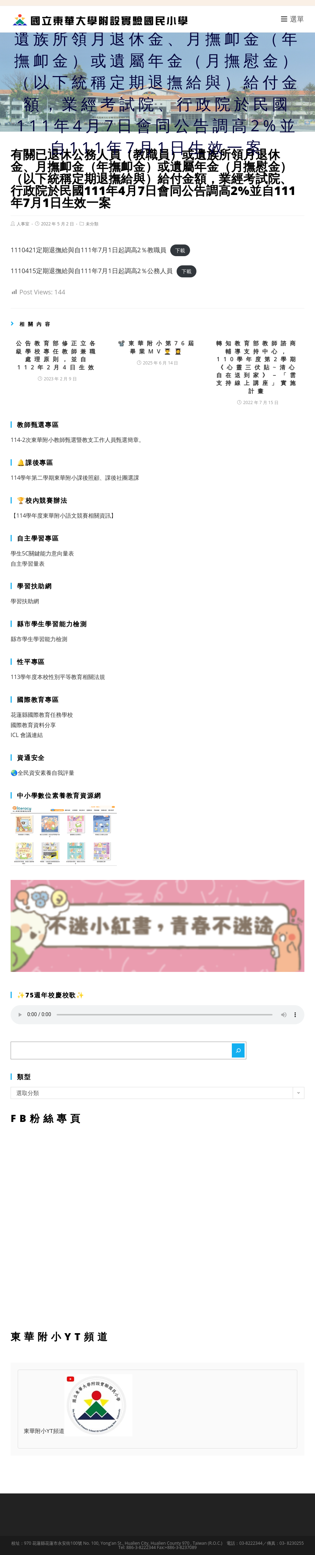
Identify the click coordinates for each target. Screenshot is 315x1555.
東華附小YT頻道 (78, 1431)
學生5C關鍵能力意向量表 (42, 553)
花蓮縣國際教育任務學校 (42, 715)
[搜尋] (238, 1050)
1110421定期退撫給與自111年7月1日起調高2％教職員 (88, 250)
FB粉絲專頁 (157, 1225)
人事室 (23, 224)
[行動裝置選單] (292, 19)
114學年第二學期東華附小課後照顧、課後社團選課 (75, 478)
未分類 (92, 224)
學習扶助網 (25, 601)
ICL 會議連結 (27, 735)
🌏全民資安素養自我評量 (42, 773)
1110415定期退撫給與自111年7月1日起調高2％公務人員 (92, 270)
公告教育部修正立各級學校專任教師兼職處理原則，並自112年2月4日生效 (57, 355)
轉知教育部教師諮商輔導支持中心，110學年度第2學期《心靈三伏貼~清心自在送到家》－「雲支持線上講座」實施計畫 (257, 366)
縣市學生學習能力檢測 (39, 639)
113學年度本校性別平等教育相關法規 (58, 677)
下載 (180, 250)
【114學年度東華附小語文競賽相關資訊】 (63, 515)
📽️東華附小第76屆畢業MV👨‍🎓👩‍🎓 (157, 347)
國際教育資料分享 (33, 725)
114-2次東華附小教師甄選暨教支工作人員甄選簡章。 (77, 440)
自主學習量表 (28, 564)
